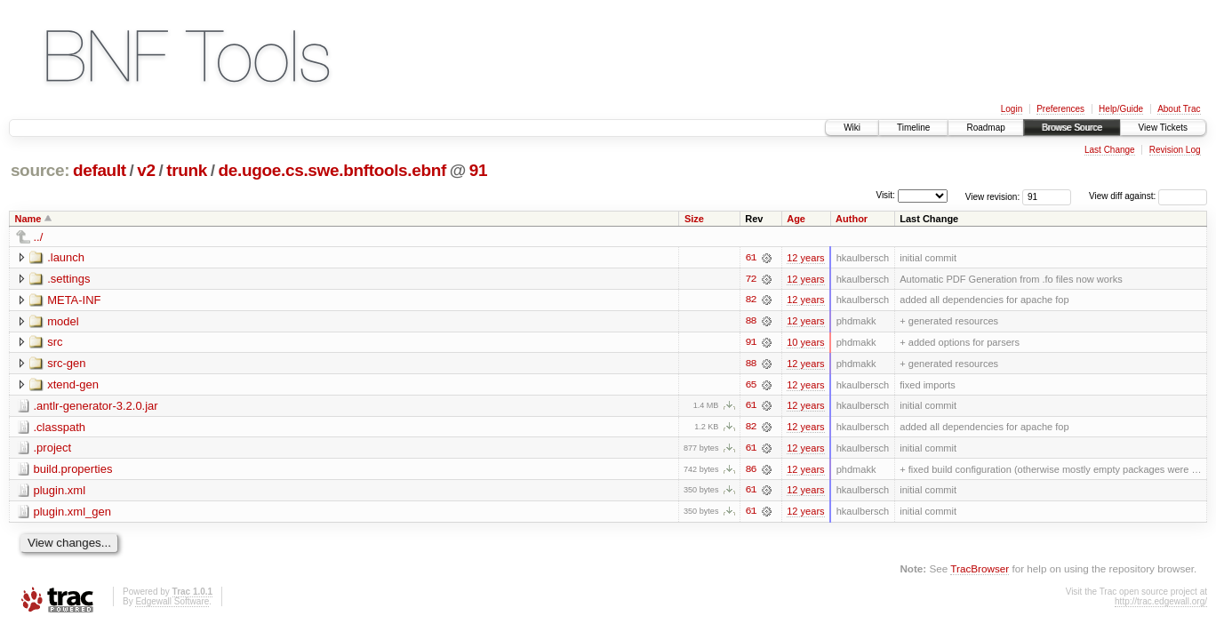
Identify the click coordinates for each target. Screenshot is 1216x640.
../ (39, 237)
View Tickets (1163, 127)
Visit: (885, 195)
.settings (68, 278)
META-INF (73, 300)
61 (751, 258)
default (99, 170)
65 (751, 386)
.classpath (60, 428)
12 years (805, 257)
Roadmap (985, 127)
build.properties (73, 470)
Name (28, 218)
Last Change (1109, 150)
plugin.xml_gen (72, 513)
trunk (186, 170)
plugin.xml (60, 492)
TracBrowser (979, 571)
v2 (146, 170)
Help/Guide (1121, 109)
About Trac (1178, 109)
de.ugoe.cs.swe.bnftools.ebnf (332, 170)
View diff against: (1148, 196)
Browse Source (1072, 127)
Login (1011, 109)
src (54, 342)
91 (478, 170)
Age (796, 218)
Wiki (852, 127)
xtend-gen (73, 385)
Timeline (913, 127)
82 (751, 300)
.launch (65, 257)
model (62, 321)
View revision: (992, 196)
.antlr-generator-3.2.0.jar (96, 406)
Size (694, 218)
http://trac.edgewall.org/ (1161, 604)
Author (852, 218)
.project (53, 449)
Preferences (1060, 109)
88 (751, 322)
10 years (805, 343)
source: (40, 170)
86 (751, 471)
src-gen (66, 364)
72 (751, 279)
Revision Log (1175, 150)
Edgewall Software (172, 604)
